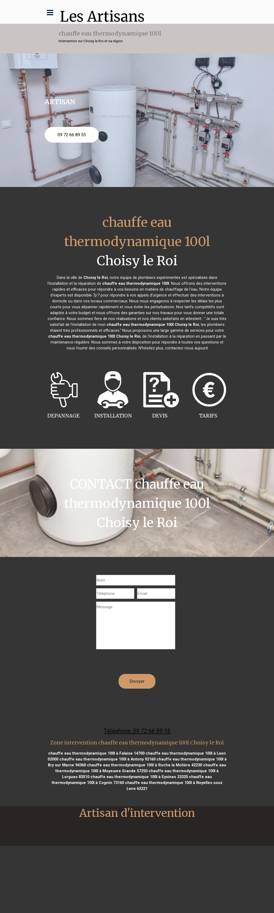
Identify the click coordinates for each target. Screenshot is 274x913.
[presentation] (136, 663)
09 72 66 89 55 (72, 134)
